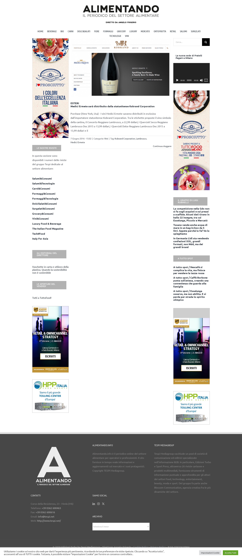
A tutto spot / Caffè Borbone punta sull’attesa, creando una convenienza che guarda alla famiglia (191, 282)
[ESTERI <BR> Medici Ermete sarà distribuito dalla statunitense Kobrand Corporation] (121, 67)
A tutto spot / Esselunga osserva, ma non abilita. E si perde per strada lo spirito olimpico (189, 295)
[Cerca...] (187, 42)
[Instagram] (98, 504)
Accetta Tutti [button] (230, 552)
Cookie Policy (140, 546)
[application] (191, 73)
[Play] (177, 80)
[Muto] (201, 80)
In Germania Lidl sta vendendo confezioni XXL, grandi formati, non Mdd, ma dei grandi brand (191, 243)
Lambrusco (141, 138)
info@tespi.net (46, 516)
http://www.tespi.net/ (49, 520)
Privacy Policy (158, 546)
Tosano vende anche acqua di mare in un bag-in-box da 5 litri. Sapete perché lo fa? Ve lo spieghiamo (191, 229)
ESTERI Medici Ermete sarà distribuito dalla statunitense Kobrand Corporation (112, 105)
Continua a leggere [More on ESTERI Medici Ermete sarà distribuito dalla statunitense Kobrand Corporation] (162, 146)
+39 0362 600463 (51, 507)
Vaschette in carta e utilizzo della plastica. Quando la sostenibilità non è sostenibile (50, 269)
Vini (106, 138)
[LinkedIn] (93, 504)
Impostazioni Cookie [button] (210, 552)
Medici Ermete (78, 142)
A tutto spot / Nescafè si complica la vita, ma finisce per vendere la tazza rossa (189, 270)
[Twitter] (103, 504)
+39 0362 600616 (45, 512)
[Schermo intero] (206, 80)
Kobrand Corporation (125, 138)
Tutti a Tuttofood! (41, 297)
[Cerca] (206, 42)
